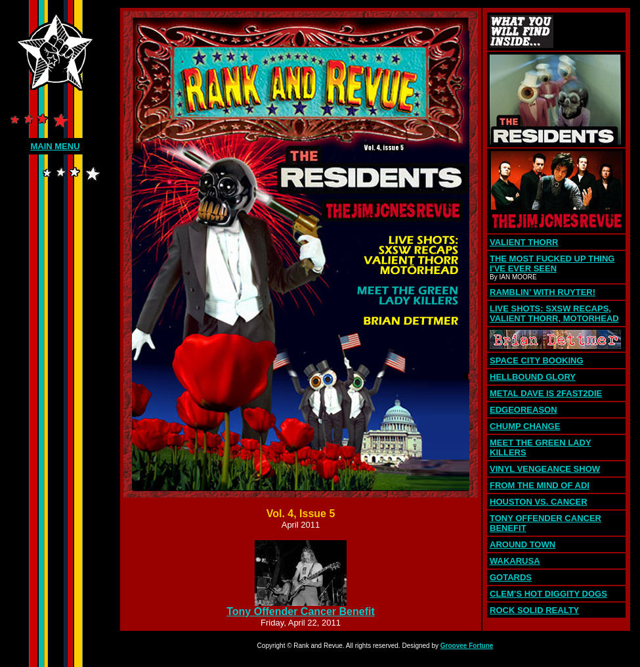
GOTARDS (511, 577)
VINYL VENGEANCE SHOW (545, 469)
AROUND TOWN (522, 544)
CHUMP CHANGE (525, 426)
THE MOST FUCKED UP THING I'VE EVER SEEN (552, 263)
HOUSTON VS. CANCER (538, 502)
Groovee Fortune (467, 645)
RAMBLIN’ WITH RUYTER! (542, 292)
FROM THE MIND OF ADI (539, 485)
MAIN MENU (54, 146)
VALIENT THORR (524, 242)
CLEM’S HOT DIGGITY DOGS (548, 594)
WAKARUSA (515, 561)
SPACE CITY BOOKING (537, 360)
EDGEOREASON (523, 410)
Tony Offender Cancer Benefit (300, 611)
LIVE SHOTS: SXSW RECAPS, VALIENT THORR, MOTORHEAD (554, 313)
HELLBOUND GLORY (533, 377)
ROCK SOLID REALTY (534, 610)
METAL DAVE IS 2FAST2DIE (546, 393)
